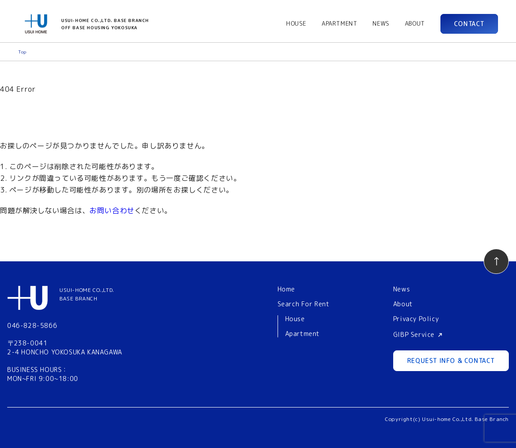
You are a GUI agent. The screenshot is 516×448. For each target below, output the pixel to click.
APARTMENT (339, 23)
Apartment (302, 334)
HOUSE (296, 23)
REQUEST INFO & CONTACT (451, 360)
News (401, 289)
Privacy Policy (416, 318)
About (403, 304)
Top (22, 52)
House (295, 319)
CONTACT (469, 23)
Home (286, 289)
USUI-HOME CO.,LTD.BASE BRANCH (86, 294)
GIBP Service (414, 334)
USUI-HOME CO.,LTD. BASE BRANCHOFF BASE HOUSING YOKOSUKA (105, 24)
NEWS (380, 23)
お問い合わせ (112, 210)
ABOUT (415, 23)
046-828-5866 (32, 325)
